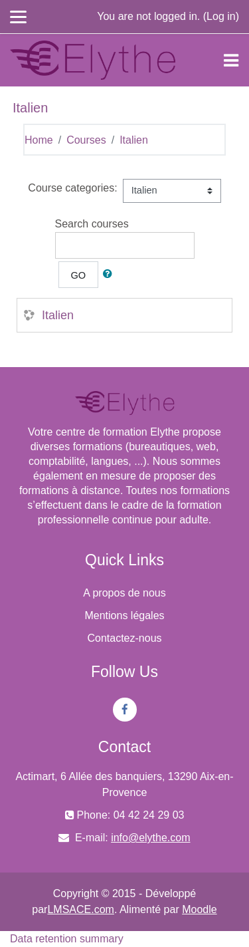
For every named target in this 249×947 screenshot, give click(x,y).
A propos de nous (124, 593)
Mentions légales (124, 615)
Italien (134, 140)
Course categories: (72, 188)
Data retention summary (67, 938)
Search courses (92, 223)
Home (39, 140)
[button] (110, 275)
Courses (86, 140)
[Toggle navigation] (231, 60)
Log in (221, 16)
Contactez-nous (124, 638)
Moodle (199, 909)
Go (78, 275)
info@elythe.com (150, 837)
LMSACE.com (80, 909)
